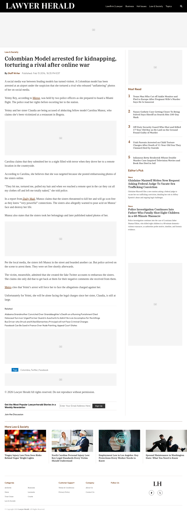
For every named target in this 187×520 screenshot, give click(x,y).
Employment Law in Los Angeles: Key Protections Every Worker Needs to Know (118, 458)
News (130, 177)
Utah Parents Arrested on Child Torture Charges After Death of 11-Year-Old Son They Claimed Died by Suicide (157, 145)
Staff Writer (14, 73)
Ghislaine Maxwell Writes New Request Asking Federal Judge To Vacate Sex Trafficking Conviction (154, 183)
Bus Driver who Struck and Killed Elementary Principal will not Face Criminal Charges (46, 321)
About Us (89, 488)
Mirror (36, 97)
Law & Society (156, 6)
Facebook (43, 370)
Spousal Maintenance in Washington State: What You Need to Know (165, 456)
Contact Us (90, 492)
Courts (30, 496)
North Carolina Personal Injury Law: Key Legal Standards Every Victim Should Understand (71, 458)
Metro (8, 287)
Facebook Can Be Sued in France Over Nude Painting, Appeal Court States (41, 325)
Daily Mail (28, 198)
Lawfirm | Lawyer (114, 6)
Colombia (25, 370)
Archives (8, 488)
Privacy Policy (64, 492)
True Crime (9, 496)
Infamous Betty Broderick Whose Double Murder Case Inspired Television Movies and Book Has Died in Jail (156, 160)
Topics (169, 6)
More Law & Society (17, 426)
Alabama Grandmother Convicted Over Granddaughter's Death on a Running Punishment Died (51, 314)
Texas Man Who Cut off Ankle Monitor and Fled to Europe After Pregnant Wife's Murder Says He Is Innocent (156, 99)
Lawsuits (31, 492)
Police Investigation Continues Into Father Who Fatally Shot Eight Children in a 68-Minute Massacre (153, 212)
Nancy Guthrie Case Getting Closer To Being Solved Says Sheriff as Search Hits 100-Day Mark (156, 114)
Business (129, 6)
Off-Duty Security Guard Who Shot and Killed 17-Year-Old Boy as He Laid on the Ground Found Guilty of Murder (157, 130)
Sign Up (98, 406)
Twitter (34, 370)
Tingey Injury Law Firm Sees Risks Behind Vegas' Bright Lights (23, 456)
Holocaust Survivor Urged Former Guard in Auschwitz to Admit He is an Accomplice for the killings (52, 318)
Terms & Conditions (66, 488)
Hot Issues (141, 6)
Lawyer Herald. (24, 509)
